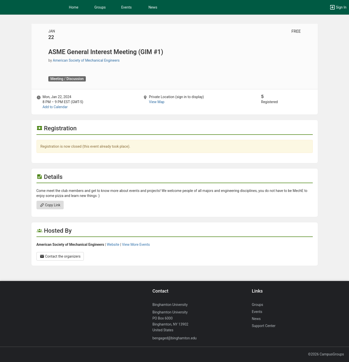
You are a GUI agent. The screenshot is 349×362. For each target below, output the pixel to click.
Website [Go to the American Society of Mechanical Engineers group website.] (113, 245)
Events (126, 7)
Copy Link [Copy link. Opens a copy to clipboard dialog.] (50, 205)
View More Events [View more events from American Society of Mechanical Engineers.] (136, 245)
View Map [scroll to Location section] (156, 102)
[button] (338, 7)
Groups (100, 7)
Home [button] (74, 7)
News (152, 7)
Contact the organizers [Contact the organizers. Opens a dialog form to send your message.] (60, 256)
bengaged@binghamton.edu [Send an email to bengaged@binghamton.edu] (174, 338)
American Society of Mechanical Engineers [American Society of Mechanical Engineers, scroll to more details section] (86, 60)
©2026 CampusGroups (326, 354)
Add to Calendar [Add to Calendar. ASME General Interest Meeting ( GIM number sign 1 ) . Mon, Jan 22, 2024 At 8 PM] (55, 107)
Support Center (264, 326)
